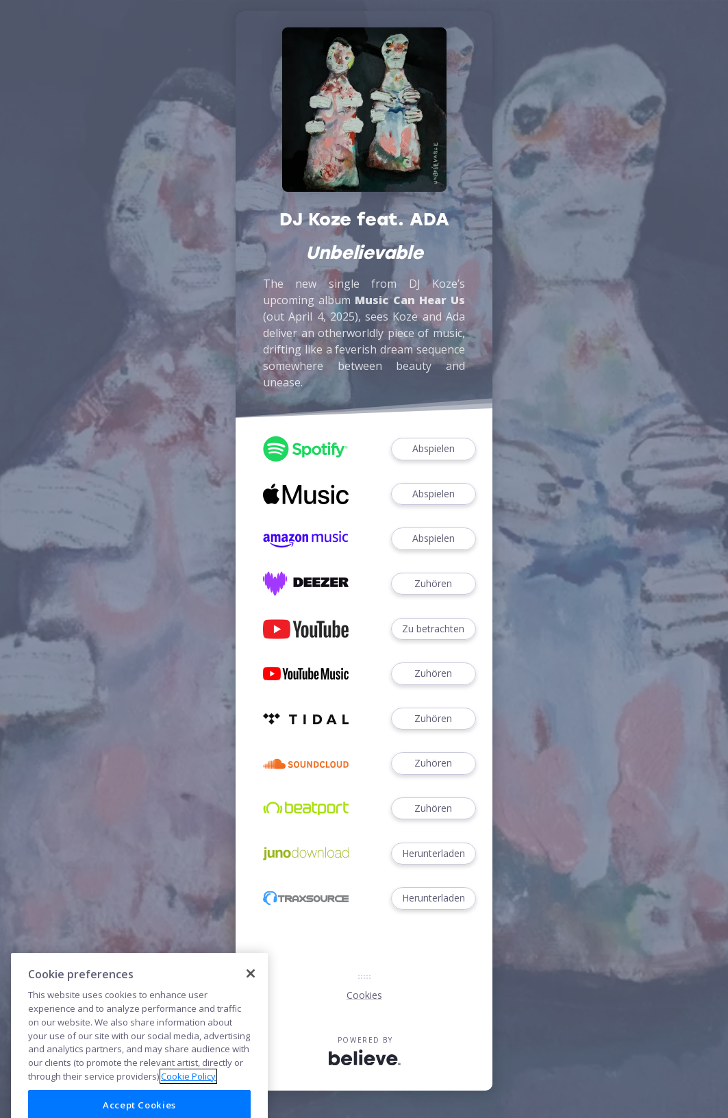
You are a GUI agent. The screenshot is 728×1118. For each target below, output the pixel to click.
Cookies (364, 995)
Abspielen (433, 449)
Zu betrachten (433, 629)
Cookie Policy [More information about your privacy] (188, 1095)
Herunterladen (433, 854)
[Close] (251, 993)
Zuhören (433, 584)
